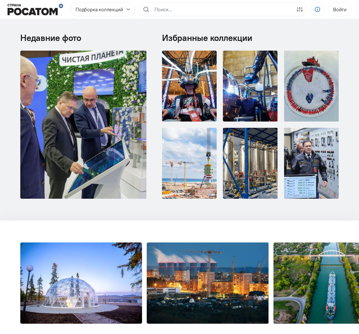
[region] (223, 9)
